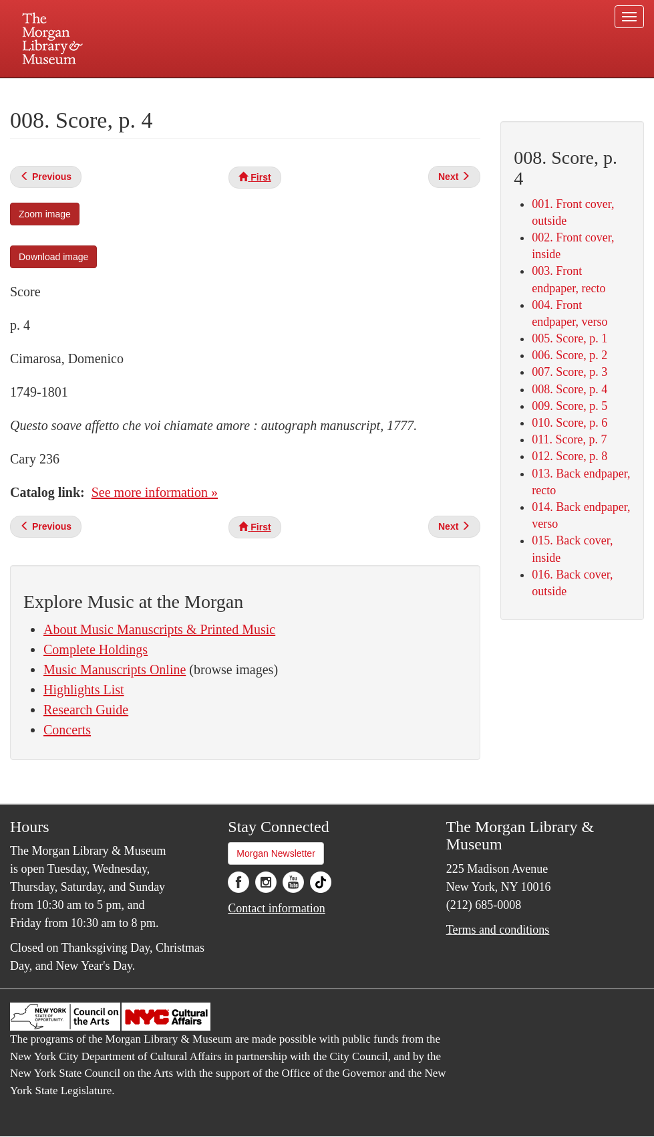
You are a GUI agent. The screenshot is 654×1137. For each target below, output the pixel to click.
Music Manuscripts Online (114, 669)
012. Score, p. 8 (569, 456)
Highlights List (83, 689)
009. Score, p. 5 (569, 406)
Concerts (67, 729)
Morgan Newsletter (275, 853)
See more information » (155, 492)
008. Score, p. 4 (569, 389)
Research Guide (85, 709)
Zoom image (45, 214)
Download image (53, 256)
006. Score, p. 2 (569, 355)
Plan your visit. (168, 89)
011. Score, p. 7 (569, 439)
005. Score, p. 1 (569, 338)
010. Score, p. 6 (569, 422)
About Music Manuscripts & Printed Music (159, 629)
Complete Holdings (95, 649)
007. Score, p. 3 (569, 372)
